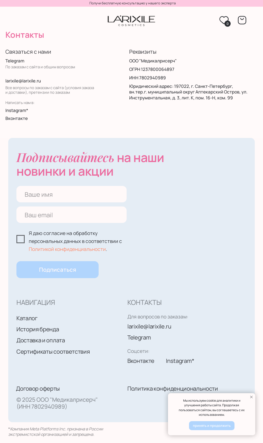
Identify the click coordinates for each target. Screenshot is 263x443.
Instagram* (16, 110)
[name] (71, 194)
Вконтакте (16, 118)
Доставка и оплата (40, 340)
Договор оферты (38, 388)
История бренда (37, 329)
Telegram (14, 61)
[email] (71, 214)
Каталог (26, 318)
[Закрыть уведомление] (251, 397)
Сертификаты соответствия (53, 351)
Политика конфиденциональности (172, 388)
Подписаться (57, 270)
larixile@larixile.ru (23, 81)
